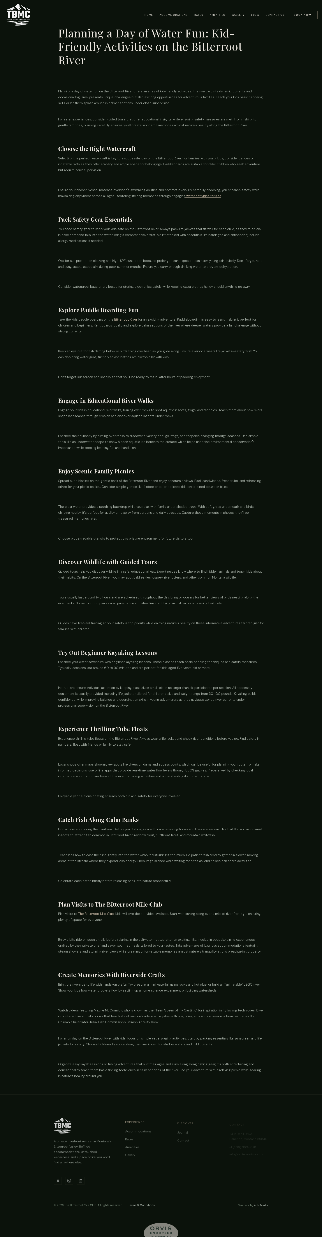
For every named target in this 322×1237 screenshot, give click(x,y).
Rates (198, 14)
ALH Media (261, 1205)
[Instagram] (69, 1184)
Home (148, 14)
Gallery (238, 14)
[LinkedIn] (80, 1184)
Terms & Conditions (141, 1205)
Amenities (217, 14)
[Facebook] (58, 1184)
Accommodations (174, 14)
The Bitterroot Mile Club (96, 914)
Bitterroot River (125, 319)
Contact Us (275, 14)
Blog (255, 14)
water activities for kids (203, 196)
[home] (19, 15)
